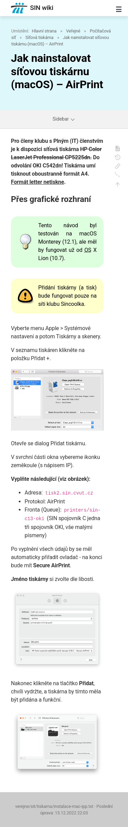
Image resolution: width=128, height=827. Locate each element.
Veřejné (73, 30)
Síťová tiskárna (40, 37)
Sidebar (64, 119)
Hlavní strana (44, 30)
